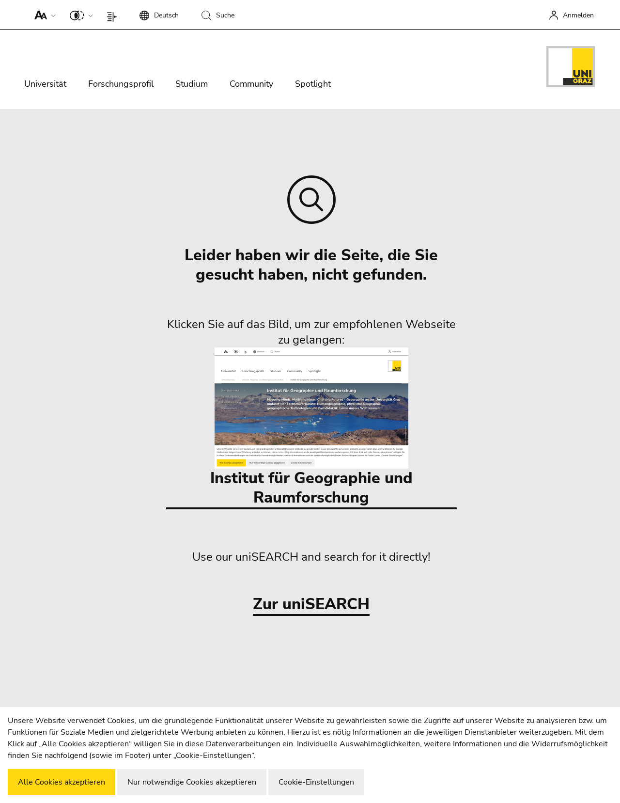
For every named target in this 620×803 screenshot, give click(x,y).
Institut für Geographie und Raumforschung (311, 427)
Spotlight (313, 84)
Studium (191, 84)
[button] (43, 14)
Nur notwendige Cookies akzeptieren (191, 782)
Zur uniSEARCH (311, 604)
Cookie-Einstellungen (316, 782)
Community (251, 84)
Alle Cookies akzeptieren (61, 782)
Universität (45, 84)
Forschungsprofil (121, 84)
